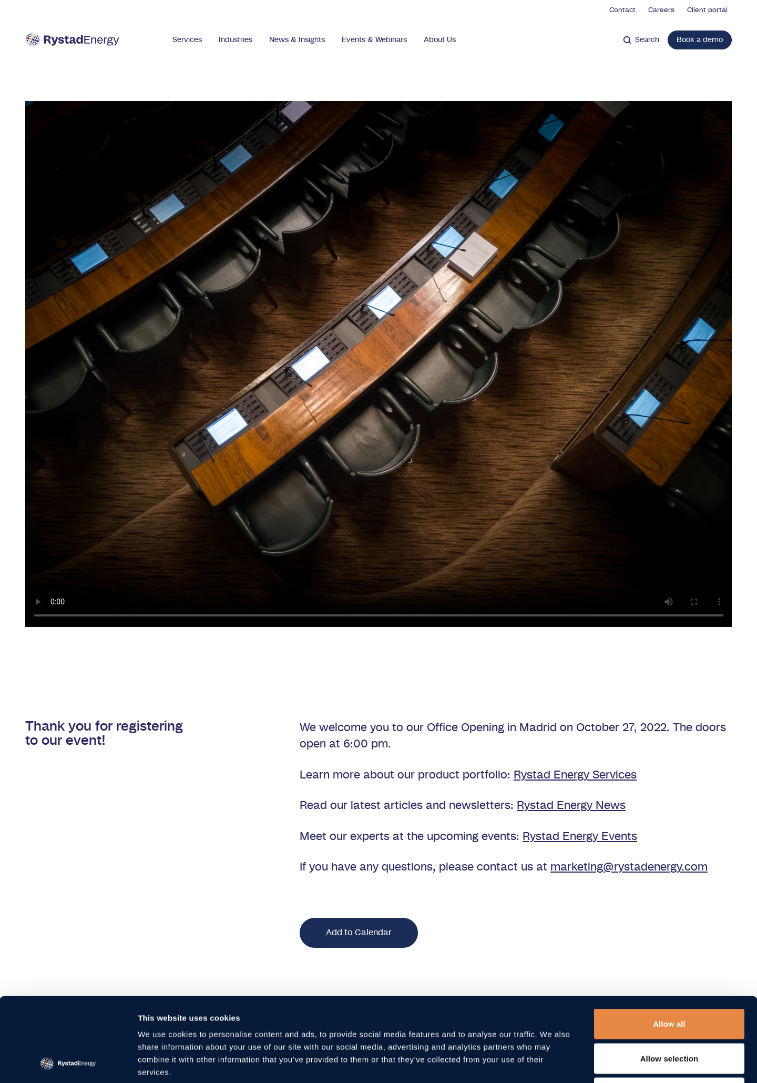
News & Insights (297, 40)
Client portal (707, 10)
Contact (622, 10)
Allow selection (669, 979)
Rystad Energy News (571, 805)
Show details (551, 1062)
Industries (235, 40)
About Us (440, 40)
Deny (669, 1013)
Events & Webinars (374, 40)
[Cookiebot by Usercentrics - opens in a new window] (68, 1062)
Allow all (669, 944)
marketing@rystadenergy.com (629, 867)
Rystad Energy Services (575, 775)
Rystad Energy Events (580, 836)
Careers (661, 10)
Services (187, 40)
